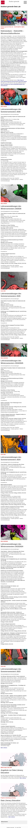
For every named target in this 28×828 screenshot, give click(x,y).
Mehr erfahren (4, 747)
